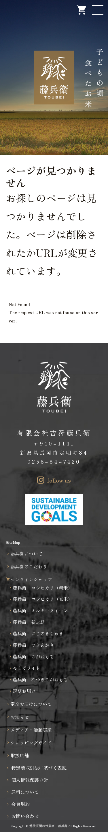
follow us (59, 480)
